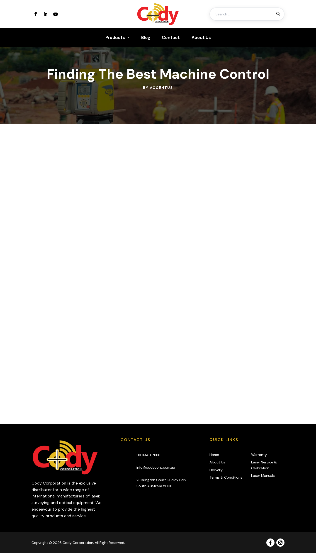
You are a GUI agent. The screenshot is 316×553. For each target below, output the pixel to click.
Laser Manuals (263, 475)
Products (115, 37)
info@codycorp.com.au (155, 467)
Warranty (259, 454)
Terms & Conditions (225, 477)
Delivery (216, 470)
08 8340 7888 (148, 455)
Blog (145, 37)
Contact (171, 37)
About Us (201, 37)
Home (214, 454)
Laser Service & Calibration (264, 465)
